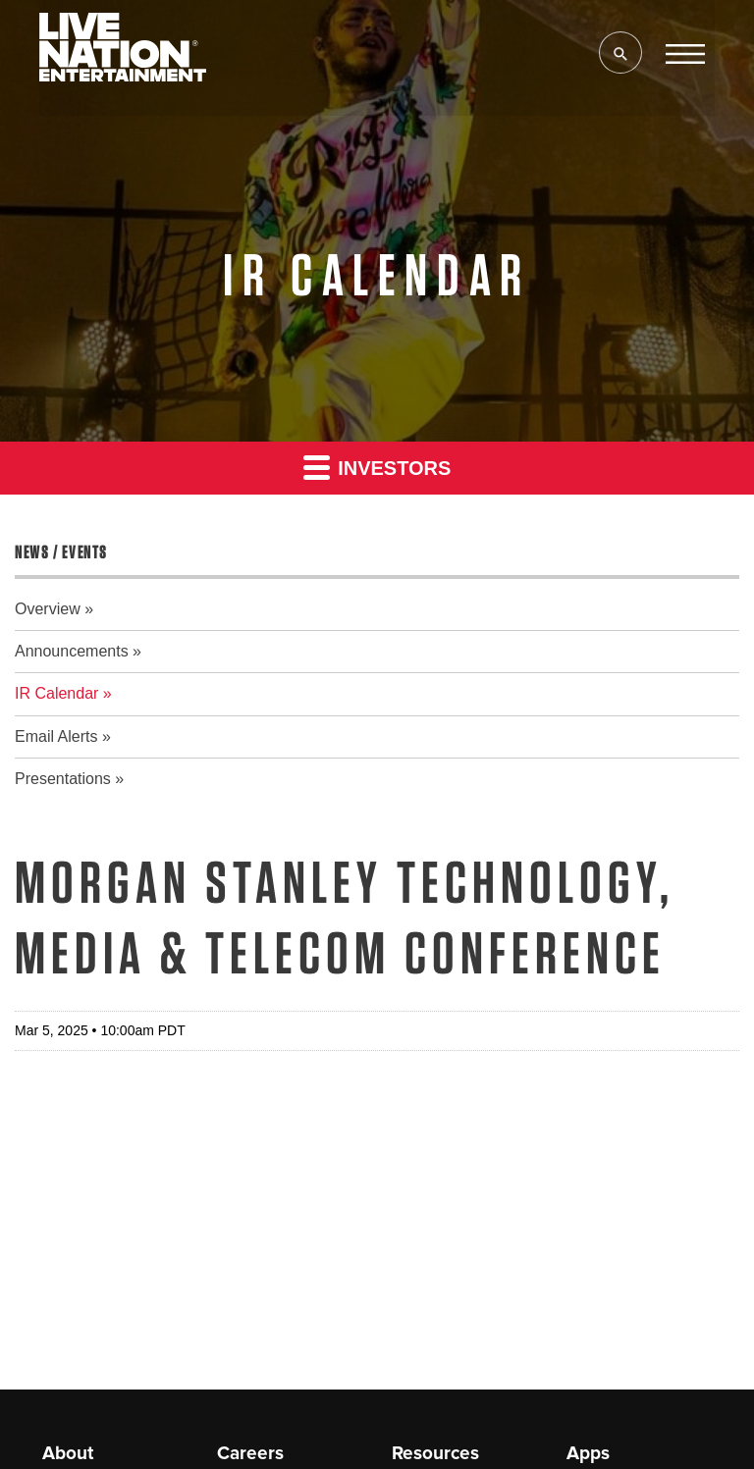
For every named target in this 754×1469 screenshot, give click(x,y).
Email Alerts (56, 736)
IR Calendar (56, 693)
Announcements (72, 651)
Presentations (63, 778)
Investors (377, 466)
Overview (48, 609)
